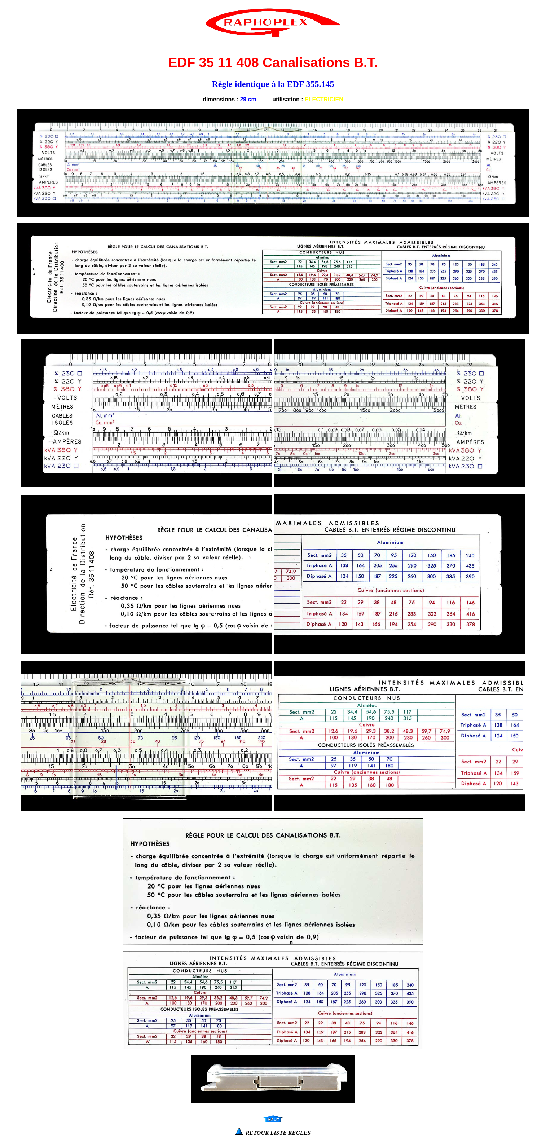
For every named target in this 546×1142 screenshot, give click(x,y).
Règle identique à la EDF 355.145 (273, 84)
